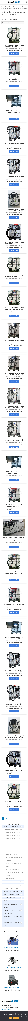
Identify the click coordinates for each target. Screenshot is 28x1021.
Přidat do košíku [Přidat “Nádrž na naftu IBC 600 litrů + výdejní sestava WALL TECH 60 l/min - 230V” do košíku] (14, 579)
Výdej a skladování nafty (11, 826)
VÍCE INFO (15, 1018)
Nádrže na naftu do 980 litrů (13, 841)
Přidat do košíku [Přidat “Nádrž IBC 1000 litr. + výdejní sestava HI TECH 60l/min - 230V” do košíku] (14, 86)
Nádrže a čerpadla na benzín (11, 894)
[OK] (26, 1016)
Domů (2, 6)
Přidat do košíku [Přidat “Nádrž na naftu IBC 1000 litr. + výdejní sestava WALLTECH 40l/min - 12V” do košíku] (14, 348)
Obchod (7, 6)
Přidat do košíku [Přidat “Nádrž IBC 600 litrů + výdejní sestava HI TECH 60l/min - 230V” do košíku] (14, 612)
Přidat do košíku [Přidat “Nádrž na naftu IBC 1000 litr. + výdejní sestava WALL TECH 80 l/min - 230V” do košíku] (14, 283)
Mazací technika (8, 913)
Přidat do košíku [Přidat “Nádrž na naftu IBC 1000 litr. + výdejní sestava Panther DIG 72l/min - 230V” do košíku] (14, 250)
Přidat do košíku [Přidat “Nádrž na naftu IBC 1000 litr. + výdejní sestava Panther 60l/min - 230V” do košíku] (14, 151)
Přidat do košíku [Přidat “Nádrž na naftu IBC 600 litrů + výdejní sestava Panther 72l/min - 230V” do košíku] (14, 711)
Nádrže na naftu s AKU (12, 851)
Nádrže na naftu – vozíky (12, 854)
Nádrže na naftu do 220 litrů (13, 832)
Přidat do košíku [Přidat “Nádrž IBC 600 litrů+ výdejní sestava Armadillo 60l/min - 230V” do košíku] (14, 645)
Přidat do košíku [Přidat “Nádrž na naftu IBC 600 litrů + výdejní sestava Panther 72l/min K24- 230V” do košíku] (14, 744)
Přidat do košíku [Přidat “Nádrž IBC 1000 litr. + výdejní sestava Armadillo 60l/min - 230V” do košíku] (14, 119)
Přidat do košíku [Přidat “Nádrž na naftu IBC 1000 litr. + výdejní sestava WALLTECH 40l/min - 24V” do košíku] (14, 381)
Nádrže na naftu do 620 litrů (13, 838)
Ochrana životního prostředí (12, 910)
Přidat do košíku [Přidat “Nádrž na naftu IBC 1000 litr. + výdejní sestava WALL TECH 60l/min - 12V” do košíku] (14, 414)
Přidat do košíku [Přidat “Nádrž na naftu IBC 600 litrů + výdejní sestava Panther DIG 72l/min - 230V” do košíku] (14, 776)
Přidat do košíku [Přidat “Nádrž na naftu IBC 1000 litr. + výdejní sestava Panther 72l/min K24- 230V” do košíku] (14, 217)
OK (10, 1018)
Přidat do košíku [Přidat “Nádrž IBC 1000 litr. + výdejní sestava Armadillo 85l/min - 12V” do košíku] (14, 480)
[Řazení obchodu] (12, 22)
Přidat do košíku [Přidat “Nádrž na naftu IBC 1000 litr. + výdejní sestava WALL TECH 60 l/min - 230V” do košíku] (14, 53)
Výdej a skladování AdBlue (11, 891)
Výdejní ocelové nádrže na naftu (14, 869)
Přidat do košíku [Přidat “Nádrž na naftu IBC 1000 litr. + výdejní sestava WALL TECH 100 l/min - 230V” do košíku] (14, 316)
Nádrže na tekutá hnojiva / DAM (12, 901)
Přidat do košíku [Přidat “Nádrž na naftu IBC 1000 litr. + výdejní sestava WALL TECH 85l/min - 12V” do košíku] (14, 447)
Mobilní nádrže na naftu (11, 829)
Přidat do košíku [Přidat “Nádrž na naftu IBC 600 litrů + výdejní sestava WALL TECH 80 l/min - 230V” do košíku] (14, 809)
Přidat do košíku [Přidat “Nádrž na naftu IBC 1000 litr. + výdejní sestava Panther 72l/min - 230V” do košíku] (14, 184)
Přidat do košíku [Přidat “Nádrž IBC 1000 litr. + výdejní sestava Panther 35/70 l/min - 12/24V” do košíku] (14, 512)
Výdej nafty (8, 882)
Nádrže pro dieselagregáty (12, 888)
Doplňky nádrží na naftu (12, 878)
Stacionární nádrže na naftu (12, 885)
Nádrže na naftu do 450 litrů (13, 835)
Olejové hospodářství (10, 898)
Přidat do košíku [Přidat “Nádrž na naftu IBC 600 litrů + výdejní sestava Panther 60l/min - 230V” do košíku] (14, 678)
